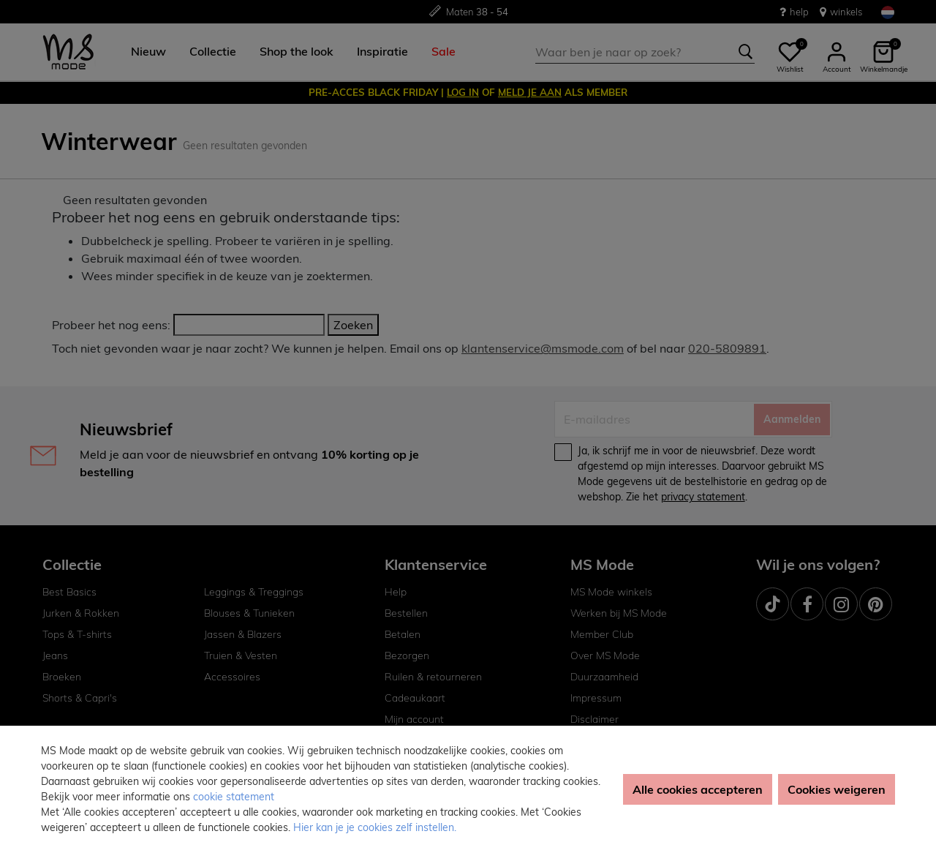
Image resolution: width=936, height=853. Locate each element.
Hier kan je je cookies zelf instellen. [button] (374, 827)
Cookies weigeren (837, 789)
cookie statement (233, 796)
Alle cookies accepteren (698, 789)
